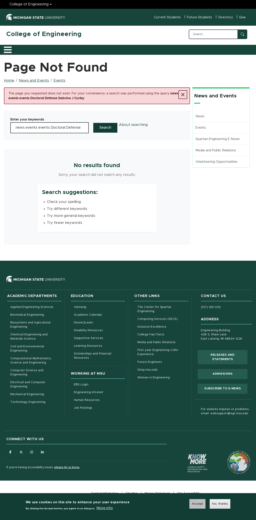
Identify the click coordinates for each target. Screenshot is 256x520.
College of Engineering (44, 34)
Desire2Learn (99, 320)
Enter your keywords (27, 117)
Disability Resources (99, 328)
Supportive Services (99, 335)
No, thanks (220, 503)
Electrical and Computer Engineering (27, 382)
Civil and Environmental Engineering (27, 346)
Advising (80, 305)
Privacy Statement (157, 492)
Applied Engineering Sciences (32, 305)
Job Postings (99, 405)
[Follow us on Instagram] (32, 450)
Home (9, 78)
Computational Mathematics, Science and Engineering (35, 358)
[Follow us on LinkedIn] (43, 450)
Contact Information (104, 491)
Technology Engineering (28, 400)
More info (104, 508)
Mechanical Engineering (27, 392)
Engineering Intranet (99, 390)
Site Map (131, 491)
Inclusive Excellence (151, 324)
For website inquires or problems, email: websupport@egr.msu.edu (225, 409)
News (200, 114)
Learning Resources (99, 343)
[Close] (182, 92)
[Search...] (213, 34)
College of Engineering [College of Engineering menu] (29, 4)
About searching (133, 122)
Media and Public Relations (216, 148)
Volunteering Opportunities (217, 159)
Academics (36, 48)
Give (242, 17)
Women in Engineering (153, 375)
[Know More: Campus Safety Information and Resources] (190, 452)
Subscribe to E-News (225, 386)
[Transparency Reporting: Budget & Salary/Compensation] (231, 452)
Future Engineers (149, 359)
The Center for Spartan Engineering (162, 307)
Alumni (124, 48)
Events (59, 78)
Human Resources (99, 397)
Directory (225, 17)
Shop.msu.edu (162, 367)
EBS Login (98, 382)
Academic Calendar (99, 312)
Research (84, 48)
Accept (197, 503)
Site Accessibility (188, 492)
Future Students (199, 17)
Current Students (167, 17)
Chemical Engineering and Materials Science (29, 334)
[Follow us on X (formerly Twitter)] (21, 450)
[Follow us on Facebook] (10, 450)
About (15, 48)
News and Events (150, 48)
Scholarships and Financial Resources (92, 353)
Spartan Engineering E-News (218, 136)
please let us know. (67, 465)
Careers (105, 48)
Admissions (61, 48)
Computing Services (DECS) (162, 316)
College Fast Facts (162, 332)
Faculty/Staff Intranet (187, 49)
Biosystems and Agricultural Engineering (35, 322)
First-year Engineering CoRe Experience (157, 350)
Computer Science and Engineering (27, 370)
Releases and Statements (229, 354)
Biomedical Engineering (27, 312)
